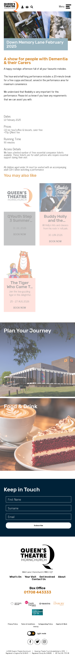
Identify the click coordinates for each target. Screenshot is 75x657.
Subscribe (38, 525)
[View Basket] (27, 7)
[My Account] (22, 7)
